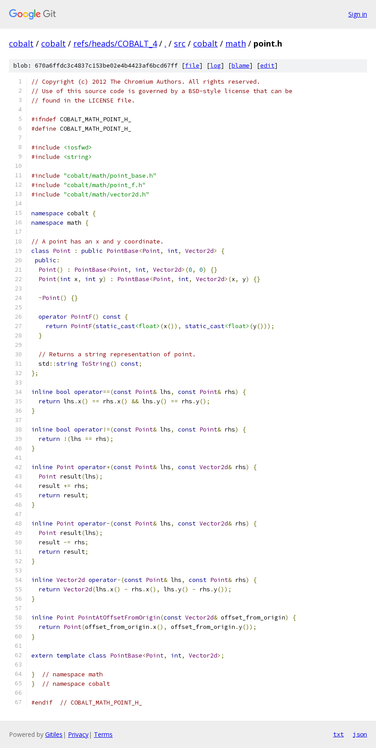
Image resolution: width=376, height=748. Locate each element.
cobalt (21, 43)
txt (338, 734)
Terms (103, 734)
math (235, 43)
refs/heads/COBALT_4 (115, 43)
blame (240, 65)
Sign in (357, 14)
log (215, 65)
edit (267, 65)
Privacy (78, 734)
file (192, 65)
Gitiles (54, 734)
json (360, 734)
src (180, 43)
